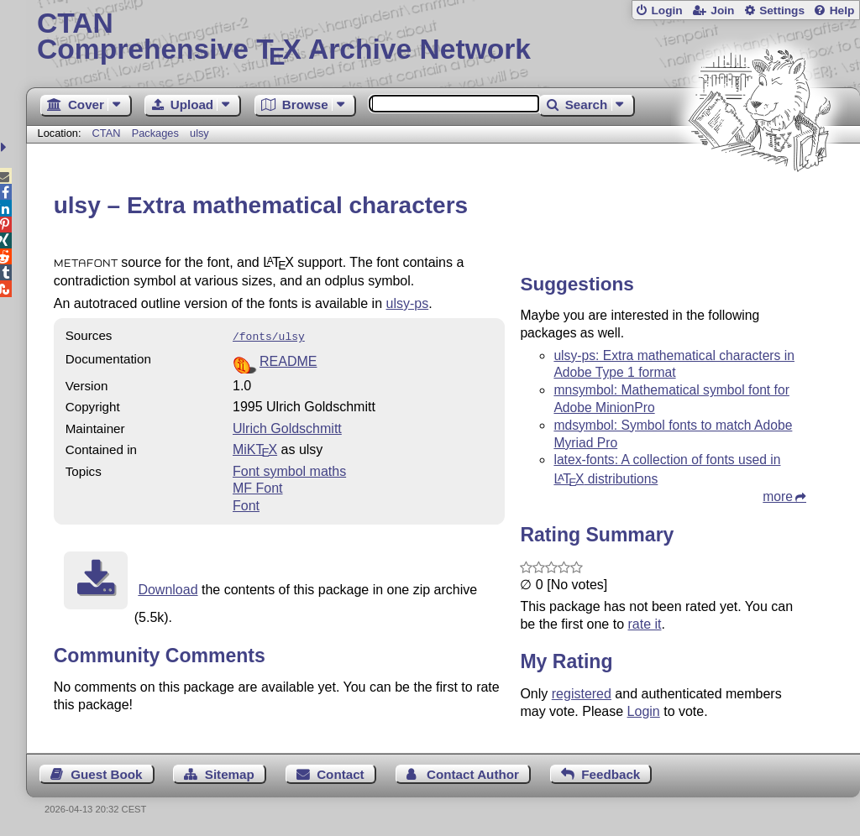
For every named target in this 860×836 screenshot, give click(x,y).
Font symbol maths (289, 469)
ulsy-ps (407, 303)
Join (722, 10)
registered (581, 694)
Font (246, 504)
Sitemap (229, 774)
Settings (782, 10)
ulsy (199, 133)
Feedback (610, 774)
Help (842, 10)
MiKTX (255, 448)
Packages (157, 133)
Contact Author (473, 774)
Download (167, 588)
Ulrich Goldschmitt (287, 427)
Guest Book (106, 774)
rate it (644, 624)
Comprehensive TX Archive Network (443, 38)
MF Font (258, 486)
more (778, 496)
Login (666, 10)
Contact (340, 774)
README (288, 360)
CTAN (106, 133)
